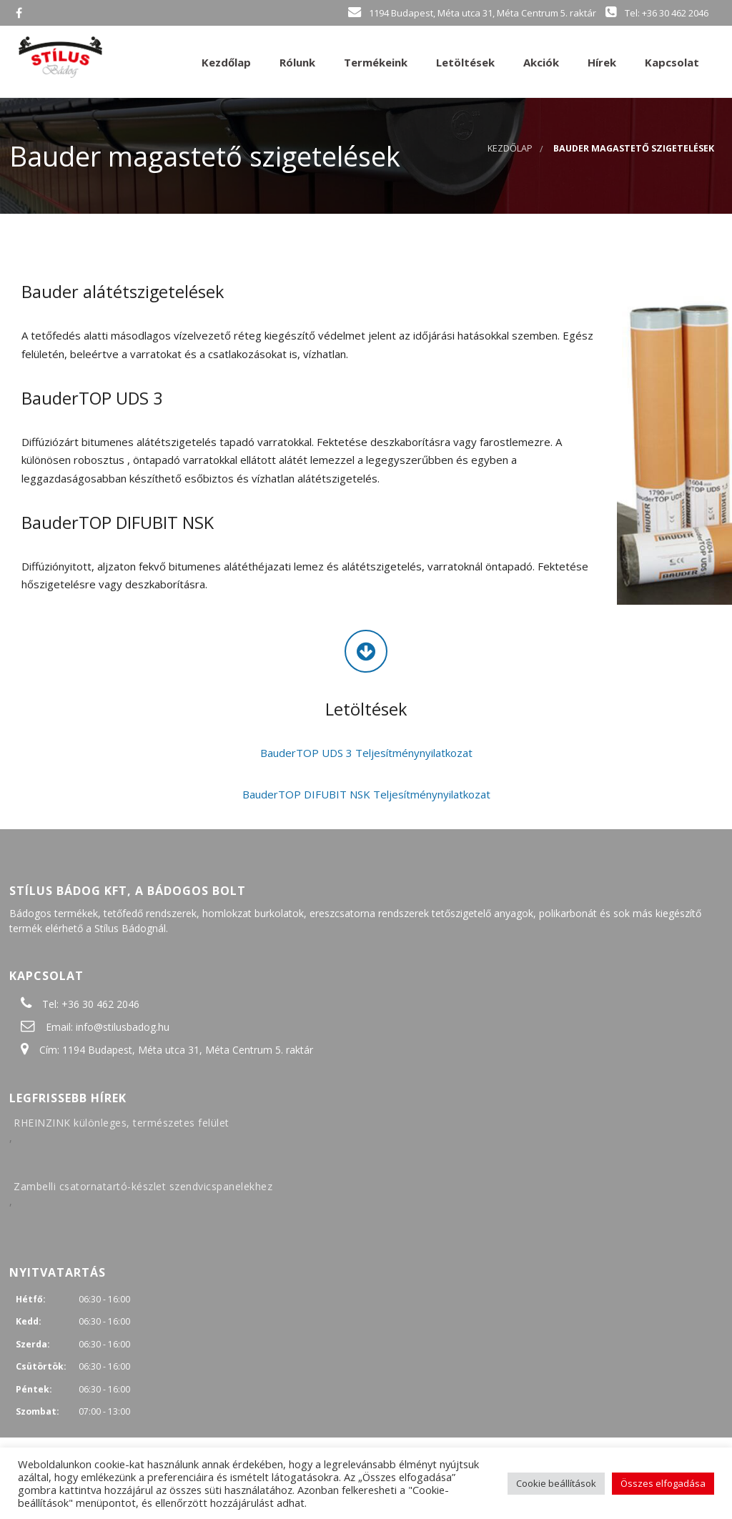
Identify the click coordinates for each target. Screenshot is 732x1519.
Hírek (600, 62)
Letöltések (464, 62)
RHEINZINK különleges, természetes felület (121, 1122)
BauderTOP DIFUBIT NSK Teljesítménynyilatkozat (366, 794)
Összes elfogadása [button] (663, 1483)
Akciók (539, 62)
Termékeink (374, 62)
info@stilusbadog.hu (122, 1027)
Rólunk (296, 62)
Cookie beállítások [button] (556, 1483)
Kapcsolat (670, 62)
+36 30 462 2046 (100, 1004)
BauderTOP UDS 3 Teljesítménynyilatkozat (366, 753)
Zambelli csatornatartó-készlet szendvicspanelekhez (143, 1186)
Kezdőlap (225, 62)
